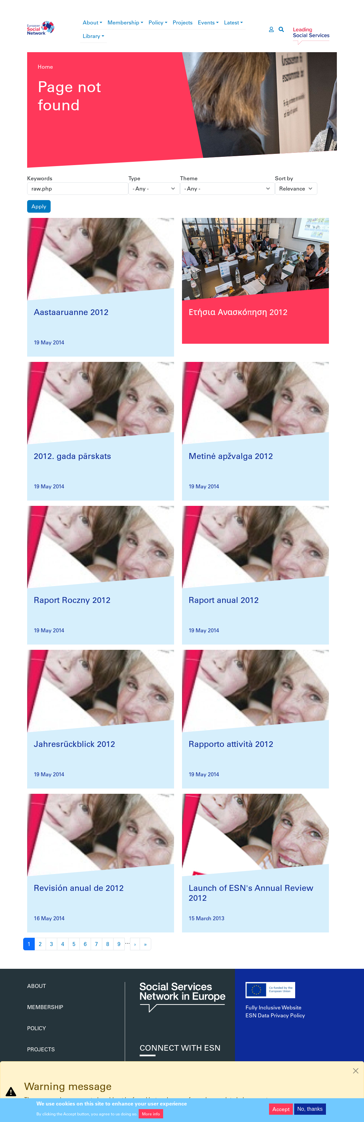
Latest (231, 22)
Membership (123, 22)
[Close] (356, 1071)
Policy (156, 22)
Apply (38, 206)
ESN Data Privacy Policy (275, 1015)
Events (206, 22)
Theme (189, 178)
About (90, 22)
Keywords (39, 178)
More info (151, 1115)
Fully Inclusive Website (273, 1007)
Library (91, 35)
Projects (183, 22)
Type (134, 178)
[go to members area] (271, 29)
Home (45, 66)
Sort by (284, 178)
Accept (281, 1111)
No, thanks (310, 1111)
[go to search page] (281, 29)
